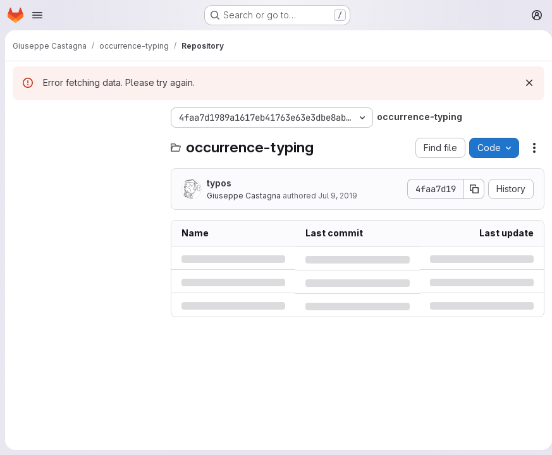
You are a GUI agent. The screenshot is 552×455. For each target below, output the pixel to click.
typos (219, 183)
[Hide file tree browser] (23, 117)
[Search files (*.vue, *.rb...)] (85, 143)
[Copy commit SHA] (469, 189)
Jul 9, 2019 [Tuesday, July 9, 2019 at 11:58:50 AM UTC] (337, 195)
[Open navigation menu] (37, 15)
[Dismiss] (524, 82)
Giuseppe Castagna (244, 195)
